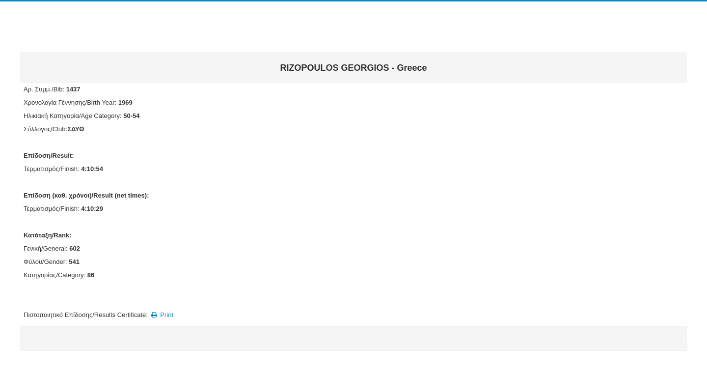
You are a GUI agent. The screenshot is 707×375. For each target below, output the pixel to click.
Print (161, 314)
